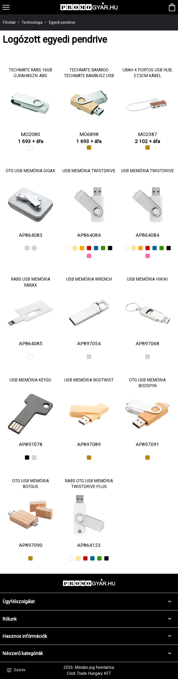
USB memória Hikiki (147, 279)
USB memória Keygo (30, 380)
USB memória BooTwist (89, 380)
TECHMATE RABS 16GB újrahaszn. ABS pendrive (30, 75)
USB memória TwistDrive (88, 170)
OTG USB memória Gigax (30, 170)
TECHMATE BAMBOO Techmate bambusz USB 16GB (89, 75)
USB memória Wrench (89, 279)
